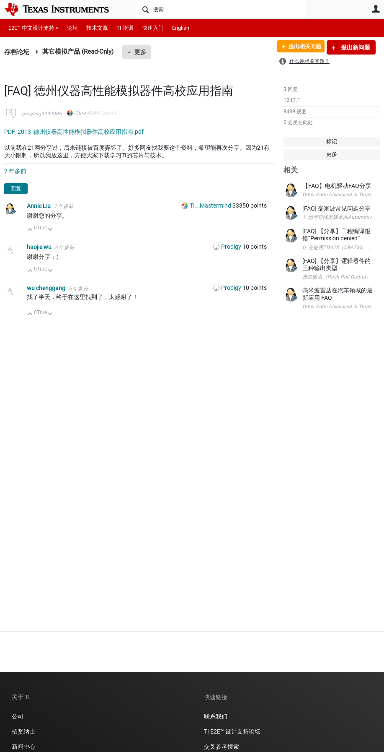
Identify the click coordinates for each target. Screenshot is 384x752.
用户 (375, 9)
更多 (140, 52)
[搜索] (220, 9)
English (180, 28)
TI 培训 (125, 28)
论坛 (72, 28)
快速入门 (153, 28)
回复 (15, 188)
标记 (331, 141)
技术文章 (97, 28)
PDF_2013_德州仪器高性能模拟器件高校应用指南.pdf (74, 131)
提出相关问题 (301, 47)
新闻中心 (23, 746)
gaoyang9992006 (42, 114)
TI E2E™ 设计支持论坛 (232, 731)
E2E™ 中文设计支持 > (33, 28)
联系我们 (215, 716)
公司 (17, 716)
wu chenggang (47, 288)
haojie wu (40, 247)
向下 (50, 230)
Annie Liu (39, 206)
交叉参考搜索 (221, 746)
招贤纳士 (23, 731)
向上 (30, 230)
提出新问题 (355, 47)
